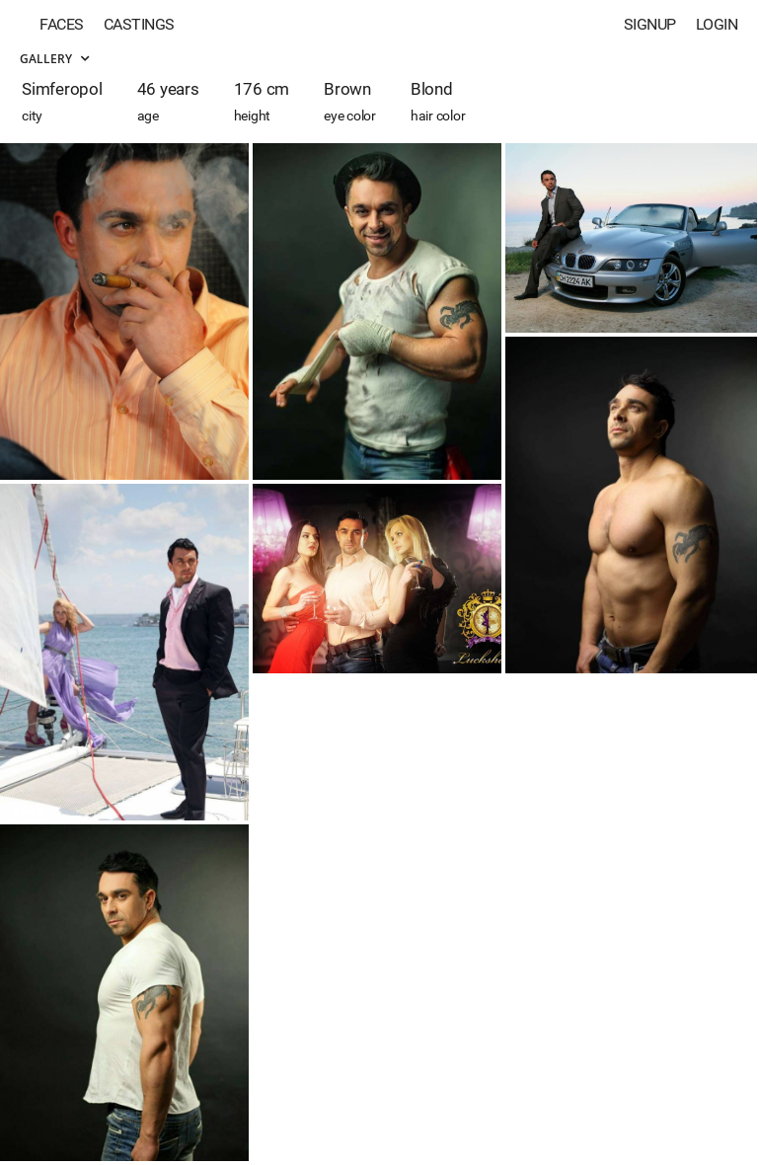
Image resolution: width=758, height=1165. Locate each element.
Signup (650, 24)
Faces (61, 24)
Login (717, 24)
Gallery (54, 58)
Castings (139, 24)
